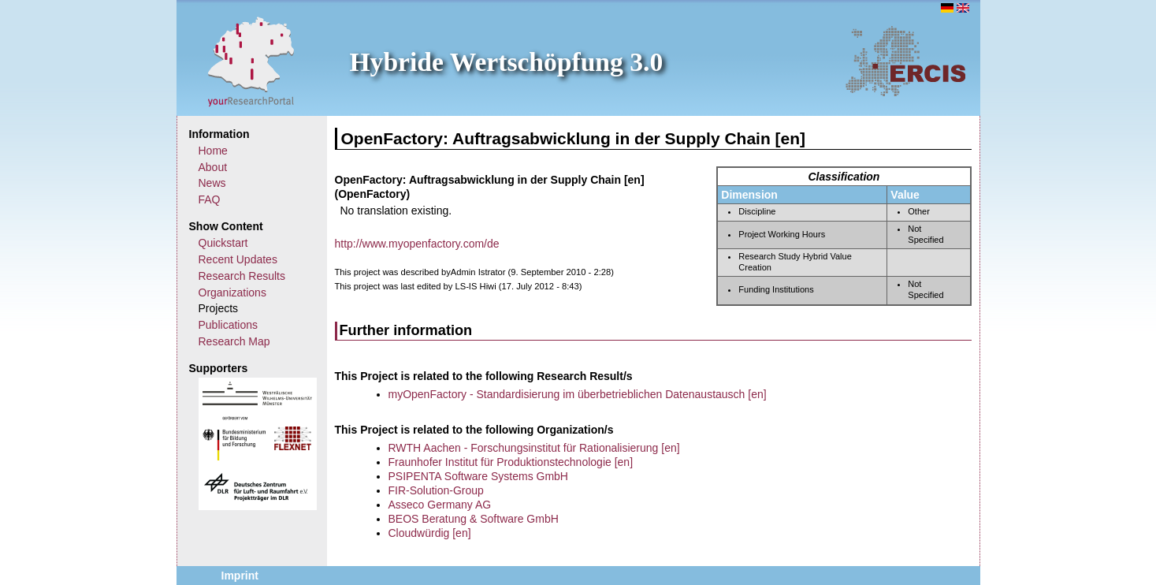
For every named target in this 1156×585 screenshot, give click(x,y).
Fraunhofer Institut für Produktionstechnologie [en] (511, 462)
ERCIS (905, 60)
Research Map (234, 341)
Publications (228, 325)
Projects (219, 308)
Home (213, 150)
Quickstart (223, 243)
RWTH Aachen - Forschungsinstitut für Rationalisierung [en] (534, 448)
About (213, 167)
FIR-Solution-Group (436, 490)
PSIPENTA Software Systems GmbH (478, 476)
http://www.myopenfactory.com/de (417, 243)
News (212, 183)
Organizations (232, 292)
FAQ (210, 199)
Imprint (239, 575)
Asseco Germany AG (440, 504)
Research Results (242, 276)
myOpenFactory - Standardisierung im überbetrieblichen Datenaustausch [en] (577, 394)
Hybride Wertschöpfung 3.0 (506, 61)
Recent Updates (238, 259)
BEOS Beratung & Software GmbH (473, 518)
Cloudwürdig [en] (429, 533)
